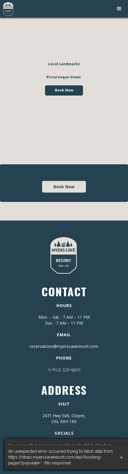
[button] (119, 8)
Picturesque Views (63, 77)
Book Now (64, 90)
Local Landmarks (64, 63)
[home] (7, 8)
